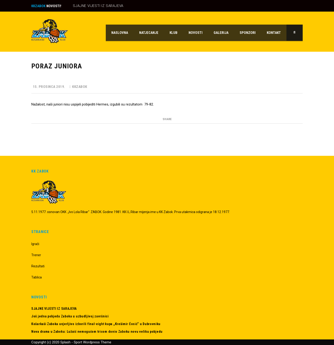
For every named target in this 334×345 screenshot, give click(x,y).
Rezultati (38, 266)
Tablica (36, 277)
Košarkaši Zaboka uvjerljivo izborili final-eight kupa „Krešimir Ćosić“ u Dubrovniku (96, 324)
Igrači (35, 244)
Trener (36, 255)
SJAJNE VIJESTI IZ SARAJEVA (98, 6)
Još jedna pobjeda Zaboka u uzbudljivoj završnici (70, 316)
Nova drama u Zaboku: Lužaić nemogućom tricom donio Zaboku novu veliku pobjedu (97, 331)
